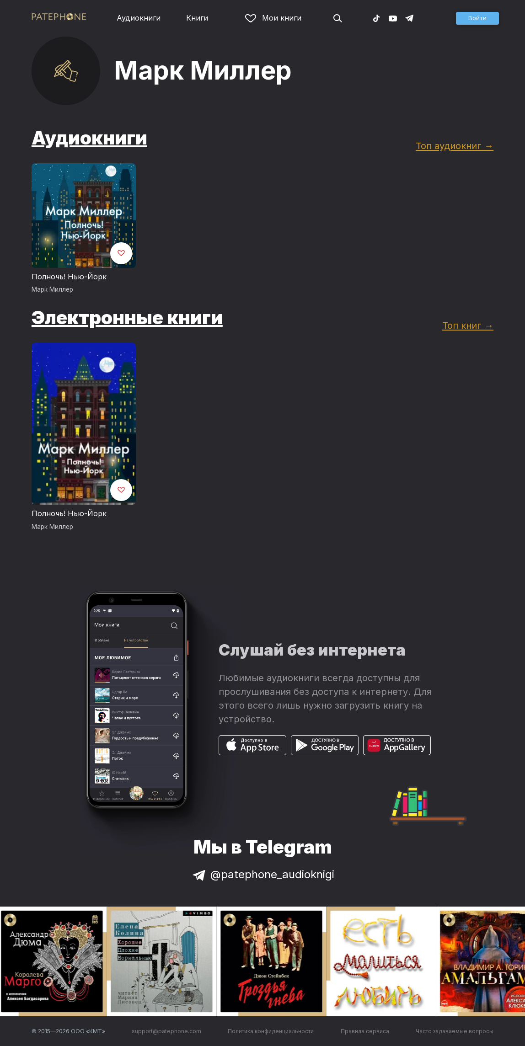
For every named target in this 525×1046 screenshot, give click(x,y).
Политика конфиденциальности (271, 1031)
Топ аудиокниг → (454, 145)
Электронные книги (127, 317)
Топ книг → (467, 325)
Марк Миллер (52, 289)
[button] (477, 18)
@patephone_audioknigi (262, 874)
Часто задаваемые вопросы (454, 1031)
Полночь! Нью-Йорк (69, 276)
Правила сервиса (365, 1031)
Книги (197, 17)
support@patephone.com (166, 1031)
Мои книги (273, 17)
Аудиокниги (139, 17)
